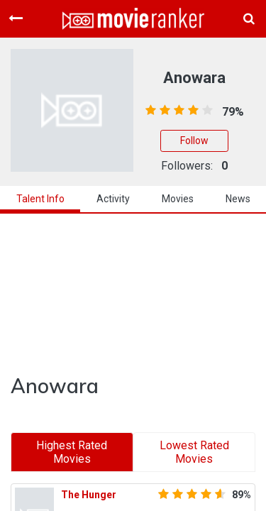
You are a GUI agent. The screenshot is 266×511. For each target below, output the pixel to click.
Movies (178, 198)
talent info (40, 198)
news (238, 198)
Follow (194, 140)
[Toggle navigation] (15, 18)
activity (113, 198)
